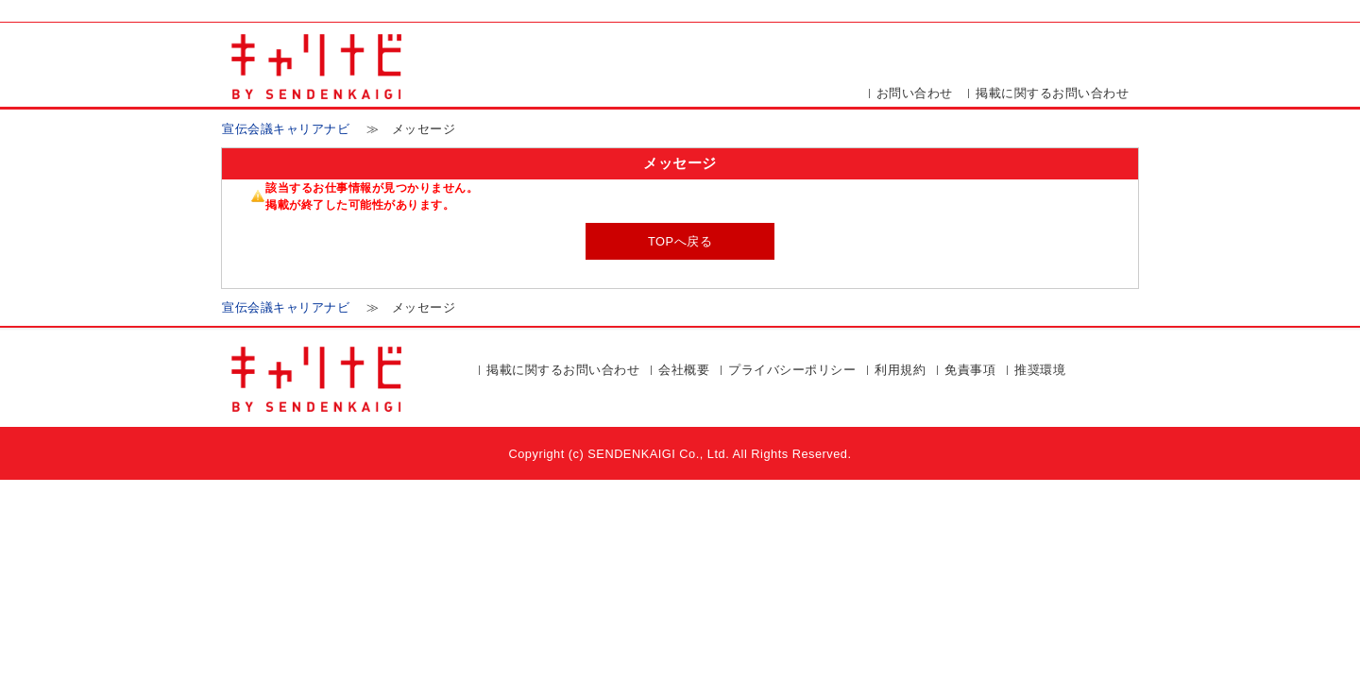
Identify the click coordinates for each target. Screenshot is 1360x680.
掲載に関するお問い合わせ (1052, 93)
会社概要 (683, 370)
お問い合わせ (914, 93)
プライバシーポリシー (792, 370)
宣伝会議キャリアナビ (285, 129)
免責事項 (969, 370)
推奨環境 (1039, 370)
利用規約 (900, 370)
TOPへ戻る (680, 241)
